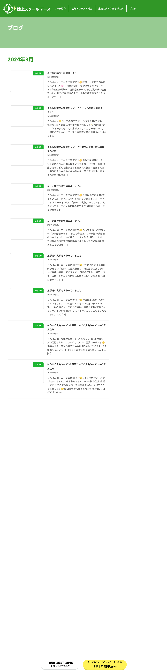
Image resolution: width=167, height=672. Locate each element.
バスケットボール (128, 560)
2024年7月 (124, 392)
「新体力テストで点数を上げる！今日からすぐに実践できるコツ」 (138, 70)
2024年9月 (124, 379)
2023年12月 (125, 438)
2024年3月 (124, 418)
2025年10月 (125, 293)
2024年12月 (125, 359)
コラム (122, 586)
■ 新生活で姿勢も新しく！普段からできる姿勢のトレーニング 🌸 (137, 103)
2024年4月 (124, 412)
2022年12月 (125, 517)
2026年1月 (124, 273)
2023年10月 (125, 451)
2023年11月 (125, 445)
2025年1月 (124, 352)
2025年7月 (124, 312)
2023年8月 (124, 465)
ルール (125, 567)
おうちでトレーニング (130, 553)
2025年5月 (124, 326)
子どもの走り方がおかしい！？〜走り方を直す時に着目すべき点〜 (75, 150)
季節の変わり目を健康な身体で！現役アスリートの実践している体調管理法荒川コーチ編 (138, 232)
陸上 (121, 573)
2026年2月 (124, 266)
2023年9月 (124, 458)
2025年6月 (124, 319)
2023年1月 (124, 511)
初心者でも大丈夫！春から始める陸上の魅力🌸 (138, 214)
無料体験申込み (105, 666)
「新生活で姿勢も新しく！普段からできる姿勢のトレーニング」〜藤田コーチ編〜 (138, 121)
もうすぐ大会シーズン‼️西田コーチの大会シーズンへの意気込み (76, 371)
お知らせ (139, 64)
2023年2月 (124, 504)
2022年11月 (125, 524)
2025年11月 (125, 286)
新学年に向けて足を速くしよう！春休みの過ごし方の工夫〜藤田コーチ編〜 (138, 195)
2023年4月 (124, 491)
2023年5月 (124, 484)
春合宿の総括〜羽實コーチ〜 (66, 73)
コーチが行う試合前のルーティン (69, 188)
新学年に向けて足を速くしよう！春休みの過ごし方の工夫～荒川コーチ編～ (138, 175)
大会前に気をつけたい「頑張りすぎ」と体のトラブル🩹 (136, 157)
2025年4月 (124, 332)
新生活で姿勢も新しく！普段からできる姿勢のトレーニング (138, 140)
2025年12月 (125, 279)
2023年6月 (124, 478)
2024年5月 (124, 405)
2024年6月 (124, 399)
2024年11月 (125, 365)
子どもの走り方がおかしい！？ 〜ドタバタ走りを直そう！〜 (75, 110)
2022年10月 (125, 531)
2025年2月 (124, 346)
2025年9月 (124, 299)
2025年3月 (124, 339)
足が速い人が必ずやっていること (69, 259)
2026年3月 (124, 260)
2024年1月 (124, 431)
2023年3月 (124, 498)
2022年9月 (124, 537)
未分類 (122, 580)
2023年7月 (124, 471)
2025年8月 (124, 306)
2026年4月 (124, 253)
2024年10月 (125, 372)
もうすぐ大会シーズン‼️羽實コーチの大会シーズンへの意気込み (76, 332)
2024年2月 (124, 425)
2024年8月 (124, 385)
